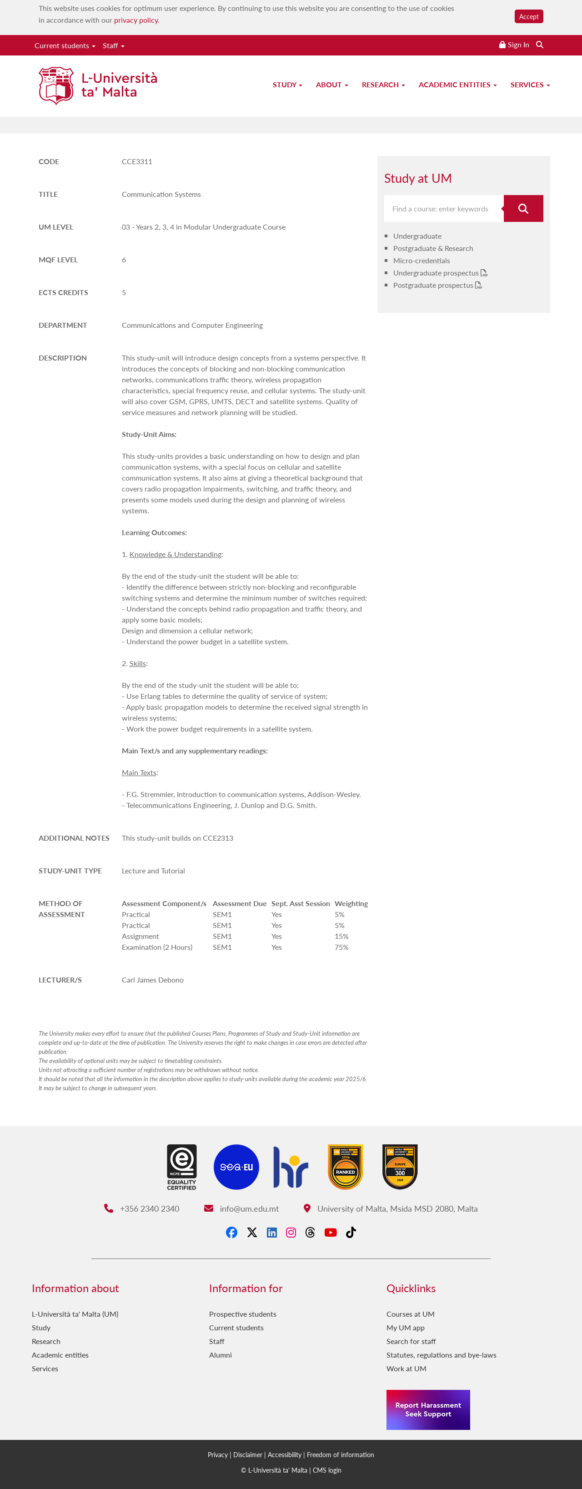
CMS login (327, 1469)
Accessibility (284, 1454)
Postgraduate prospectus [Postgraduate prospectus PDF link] (434, 285)
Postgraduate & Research (433, 248)
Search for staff (411, 1341)
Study (287, 84)
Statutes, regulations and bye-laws (441, 1354)
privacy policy (136, 20)
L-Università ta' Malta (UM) (75, 1314)
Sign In (518, 44)
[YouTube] (330, 1232)
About (332, 84)
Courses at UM (410, 1314)
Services (530, 84)
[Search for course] (524, 208)
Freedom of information (340, 1454)
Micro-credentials (421, 260)
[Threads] (310, 1232)
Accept (529, 16)
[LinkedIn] (272, 1232)
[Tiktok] (351, 1232)
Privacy (218, 1454)
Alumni (220, 1354)
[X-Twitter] (252, 1232)
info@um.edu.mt (241, 1208)
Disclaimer (247, 1454)
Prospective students (242, 1314)
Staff (114, 45)
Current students (65, 45)
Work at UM (406, 1368)
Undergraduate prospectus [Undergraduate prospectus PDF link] (437, 272)
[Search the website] (539, 44)
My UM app (405, 1327)
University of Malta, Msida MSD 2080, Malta (391, 1208)
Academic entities (458, 84)
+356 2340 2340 (141, 1208)
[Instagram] (291, 1232)
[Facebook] (231, 1232)
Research (383, 84)
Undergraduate (417, 236)
